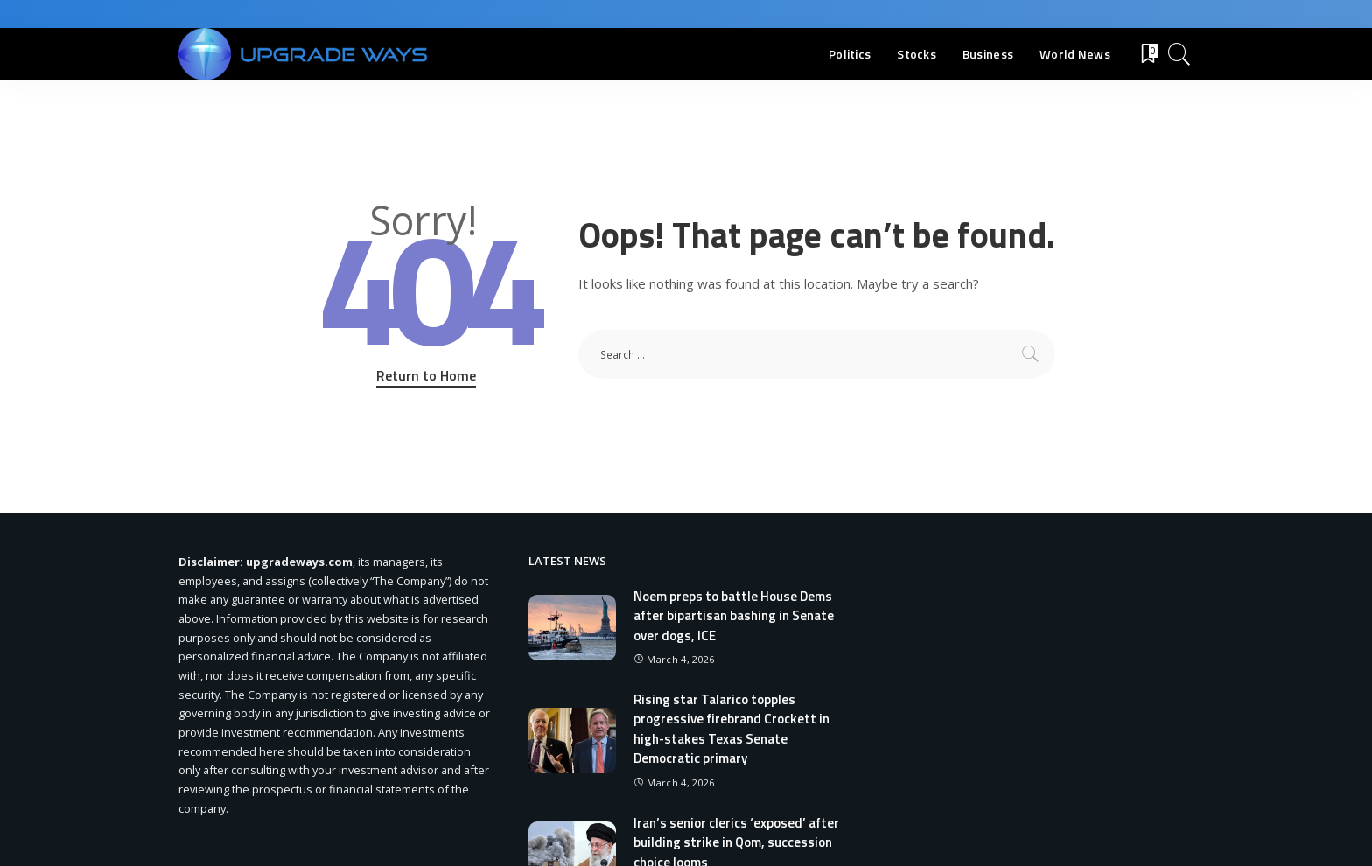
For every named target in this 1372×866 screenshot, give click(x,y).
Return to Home (426, 375)
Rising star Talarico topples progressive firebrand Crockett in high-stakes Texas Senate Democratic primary (732, 729)
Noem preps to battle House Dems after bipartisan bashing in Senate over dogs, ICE (734, 616)
